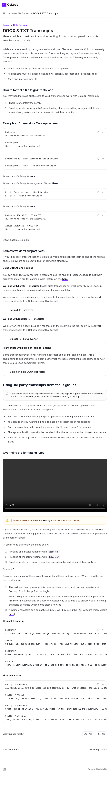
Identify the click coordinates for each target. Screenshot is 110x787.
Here (32, 176)
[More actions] (106, 5)
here (65, 278)
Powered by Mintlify (97, 769)
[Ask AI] (103, 132)
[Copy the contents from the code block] (98, 132)
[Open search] (100, 4)
